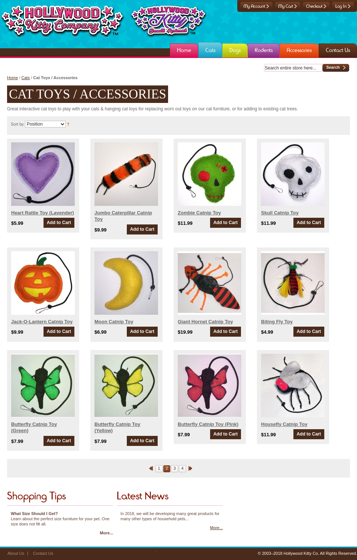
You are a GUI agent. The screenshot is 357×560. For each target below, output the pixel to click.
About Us (15, 553)
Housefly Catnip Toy (284, 424)
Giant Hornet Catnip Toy (205, 321)
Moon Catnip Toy (113, 321)
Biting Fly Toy (277, 321)
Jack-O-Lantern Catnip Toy (42, 321)
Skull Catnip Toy (280, 213)
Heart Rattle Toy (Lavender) (42, 213)
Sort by (17, 124)
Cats (26, 77)
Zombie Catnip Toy (199, 213)
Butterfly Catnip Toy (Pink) (208, 424)
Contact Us (43, 553)
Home (12, 77)
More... (106, 533)
